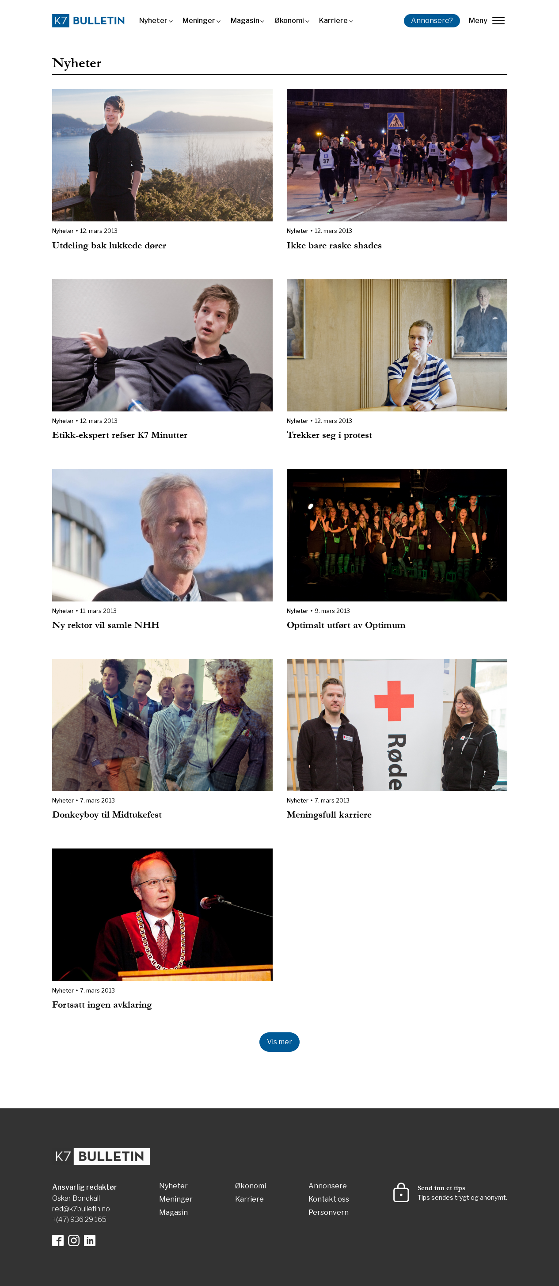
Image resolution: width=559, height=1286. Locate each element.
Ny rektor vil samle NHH (106, 625)
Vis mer (279, 1042)
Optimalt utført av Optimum (346, 625)
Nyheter (153, 20)
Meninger (199, 20)
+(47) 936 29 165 (79, 1219)
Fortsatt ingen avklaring (102, 1004)
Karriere (333, 20)
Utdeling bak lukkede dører (109, 245)
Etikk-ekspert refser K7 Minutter (119, 435)
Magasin (245, 20)
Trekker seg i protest (329, 435)
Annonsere (327, 1186)
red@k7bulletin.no (81, 1209)
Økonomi (289, 20)
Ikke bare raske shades (334, 245)
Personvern (328, 1213)
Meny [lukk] (487, 20)
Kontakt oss (328, 1199)
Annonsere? (432, 20)
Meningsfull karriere (329, 814)
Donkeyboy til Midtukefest (107, 814)
